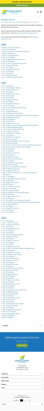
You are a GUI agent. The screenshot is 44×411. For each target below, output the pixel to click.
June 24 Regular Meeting (10, 143)
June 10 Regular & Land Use (11, 153)
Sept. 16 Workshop (8, 121)
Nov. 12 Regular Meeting (10, 100)
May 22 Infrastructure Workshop (13, 159)
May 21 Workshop (8, 288)
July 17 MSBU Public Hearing (11, 133)
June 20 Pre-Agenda (9, 276)
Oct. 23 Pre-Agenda (8, 105)
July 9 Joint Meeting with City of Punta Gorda (16, 141)
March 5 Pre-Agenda (9, 57)
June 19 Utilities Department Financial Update (17, 147)
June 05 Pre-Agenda (9, 155)
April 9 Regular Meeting (10, 306)
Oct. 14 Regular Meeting (10, 111)
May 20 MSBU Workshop (10, 165)
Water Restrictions (26, 2)
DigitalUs (22, 397)
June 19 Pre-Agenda (9, 149)
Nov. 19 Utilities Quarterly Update (13, 234)
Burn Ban (15, 2)
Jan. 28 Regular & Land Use (11, 208)
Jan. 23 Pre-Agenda (8, 210)
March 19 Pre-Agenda (9, 49)
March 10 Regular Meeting (11, 55)
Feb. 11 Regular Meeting (10, 204)
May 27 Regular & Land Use (11, 157)
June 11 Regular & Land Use (11, 280)
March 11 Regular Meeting (11, 190)
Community (4, 374)
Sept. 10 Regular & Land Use (11, 252)
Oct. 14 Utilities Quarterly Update (13, 113)
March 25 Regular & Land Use (12, 47)
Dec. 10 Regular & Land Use (11, 225)
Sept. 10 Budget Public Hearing (12, 254)
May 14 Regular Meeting (10, 294)
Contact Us (22, 345)
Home (2, 22)
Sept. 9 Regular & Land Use (11, 123)
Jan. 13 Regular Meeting (10, 75)
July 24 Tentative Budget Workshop (13, 129)
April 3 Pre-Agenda (8, 184)
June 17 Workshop (8, 151)
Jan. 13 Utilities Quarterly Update (13, 77)
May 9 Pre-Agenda (8, 296)
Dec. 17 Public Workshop (10, 223)
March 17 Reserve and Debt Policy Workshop (16, 51)
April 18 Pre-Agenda (9, 300)
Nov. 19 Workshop (8, 232)
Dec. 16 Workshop (8, 86)
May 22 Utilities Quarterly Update (13, 163)
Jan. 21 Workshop (8, 212)
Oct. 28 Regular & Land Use (11, 103)
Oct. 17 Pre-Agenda (8, 242)
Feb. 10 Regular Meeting (10, 65)
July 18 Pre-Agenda (8, 262)
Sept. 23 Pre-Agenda (9, 250)
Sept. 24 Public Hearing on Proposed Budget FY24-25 (19, 248)
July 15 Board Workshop (10, 139)
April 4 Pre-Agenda (8, 307)
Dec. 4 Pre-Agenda (8, 92)
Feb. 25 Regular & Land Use (11, 196)
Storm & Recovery (22, 5)
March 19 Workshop (9, 315)
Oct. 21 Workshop (8, 109)
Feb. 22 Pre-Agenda (8, 198)
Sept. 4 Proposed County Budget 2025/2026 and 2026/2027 (21, 125)
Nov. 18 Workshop (8, 98)
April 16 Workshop (8, 302)
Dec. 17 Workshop (8, 221)
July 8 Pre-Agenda (8, 272)
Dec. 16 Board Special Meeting (12, 88)
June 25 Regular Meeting (10, 274)
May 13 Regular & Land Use (11, 169)
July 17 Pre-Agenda (8, 135)
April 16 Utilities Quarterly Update (13, 304)
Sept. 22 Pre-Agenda (9, 119)
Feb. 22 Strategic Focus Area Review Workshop (17, 200)
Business (3, 384)
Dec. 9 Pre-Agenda (8, 227)
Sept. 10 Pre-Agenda (9, 256)
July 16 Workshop (8, 266)
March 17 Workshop (9, 53)
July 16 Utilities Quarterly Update (13, 268)
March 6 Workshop (8, 194)
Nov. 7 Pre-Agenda (8, 238)
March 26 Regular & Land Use (12, 309)
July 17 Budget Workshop (10, 264)
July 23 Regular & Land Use (11, 260)
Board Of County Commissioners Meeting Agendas (17, 22)
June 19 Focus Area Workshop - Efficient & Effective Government (22, 145)
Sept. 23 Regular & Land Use (11, 117)
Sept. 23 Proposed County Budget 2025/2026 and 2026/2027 (21, 115)
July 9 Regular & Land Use (10, 270)
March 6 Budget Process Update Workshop (16, 192)
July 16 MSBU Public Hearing (11, 137)
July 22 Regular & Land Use (11, 131)
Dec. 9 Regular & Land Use (11, 90)
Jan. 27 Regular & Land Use (11, 69)
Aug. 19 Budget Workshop (11, 258)
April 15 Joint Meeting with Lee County (14, 178)
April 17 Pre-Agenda (9, 176)
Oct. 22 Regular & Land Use (11, 240)
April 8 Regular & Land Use (11, 182)
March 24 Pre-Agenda (9, 188)
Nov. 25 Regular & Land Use (11, 94)
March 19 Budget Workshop (11, 313)
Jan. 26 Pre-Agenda (8, 71)
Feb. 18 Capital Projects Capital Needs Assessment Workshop (21, 202)
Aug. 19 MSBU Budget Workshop (13, 127)
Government (4, 377)
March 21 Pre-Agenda (9, 311)
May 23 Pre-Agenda (9, 286)
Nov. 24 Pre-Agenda (9, 96)
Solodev (28, 397)
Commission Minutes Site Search (27, 33)
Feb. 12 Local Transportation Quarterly (14, 63)
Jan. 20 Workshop (8, 73)
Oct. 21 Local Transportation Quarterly (14, 107)
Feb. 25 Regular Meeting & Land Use (14, 59)
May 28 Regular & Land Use (11, 284)
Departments (5, 381)
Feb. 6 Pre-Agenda (8, 206)
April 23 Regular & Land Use (11, 298)
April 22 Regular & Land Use (11, 171)
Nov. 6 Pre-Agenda (8, 101)
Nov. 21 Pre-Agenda (9, 231)
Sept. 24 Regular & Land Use (11, 246)
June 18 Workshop (8, 278)
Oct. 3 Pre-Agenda (8, 244)
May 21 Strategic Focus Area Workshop (14, 290)
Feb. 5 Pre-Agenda (8, 67)
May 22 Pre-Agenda (9, 161)
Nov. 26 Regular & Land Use (11, 229)
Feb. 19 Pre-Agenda (8, 61)
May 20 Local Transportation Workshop (15, 167)
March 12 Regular (8, 317)
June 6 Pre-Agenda (8, 282)
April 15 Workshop (8, 180)
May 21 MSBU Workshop (10, 292)
